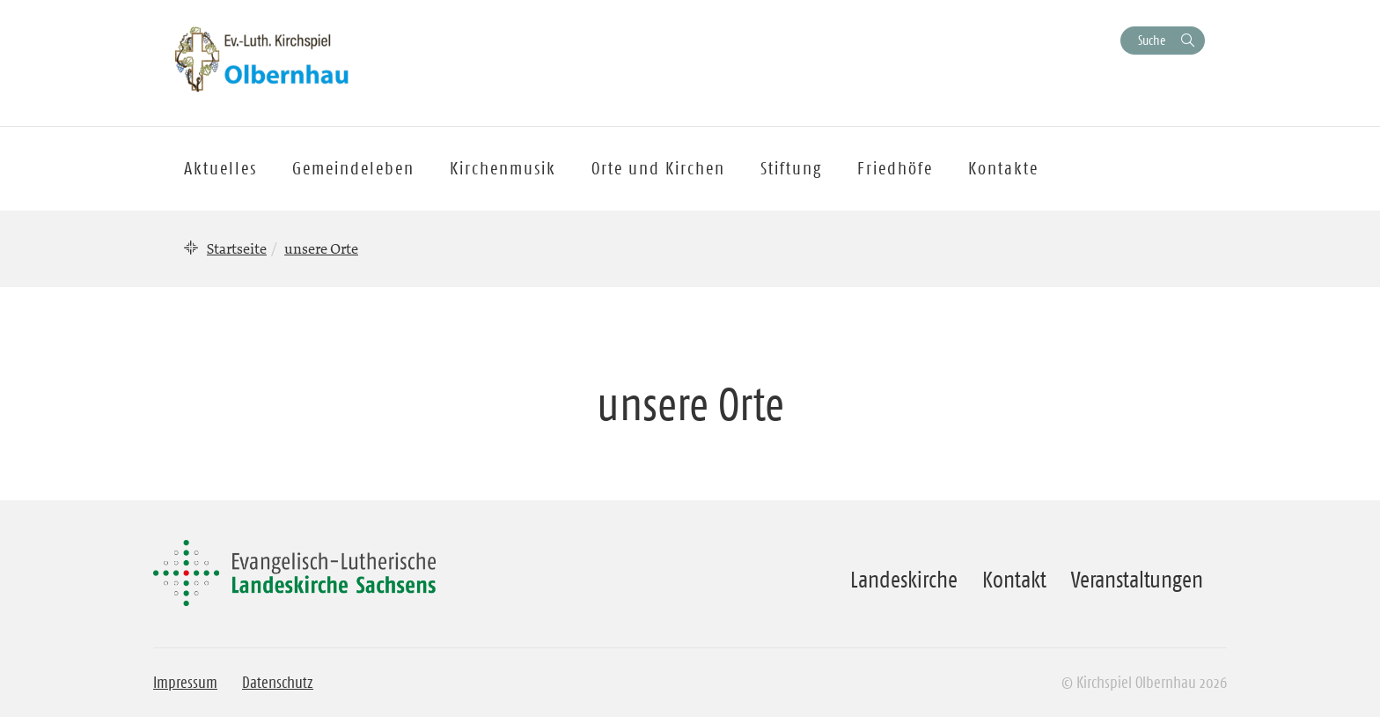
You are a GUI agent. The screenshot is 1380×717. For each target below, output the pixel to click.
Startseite (237, 248)
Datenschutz (277, 682)
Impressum (185, 682)
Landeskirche (904, 579)
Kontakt (1014, 579)
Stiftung (791, 168)
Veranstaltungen (1137, 579)
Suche (1151, 40)
